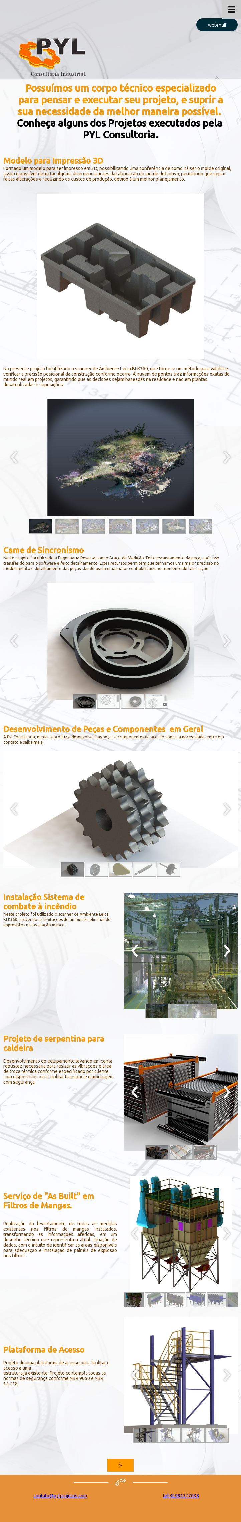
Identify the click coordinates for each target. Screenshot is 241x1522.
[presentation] (14, 457)
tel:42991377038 (181, 1495)
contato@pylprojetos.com (60, 1495)
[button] (217, 24)
